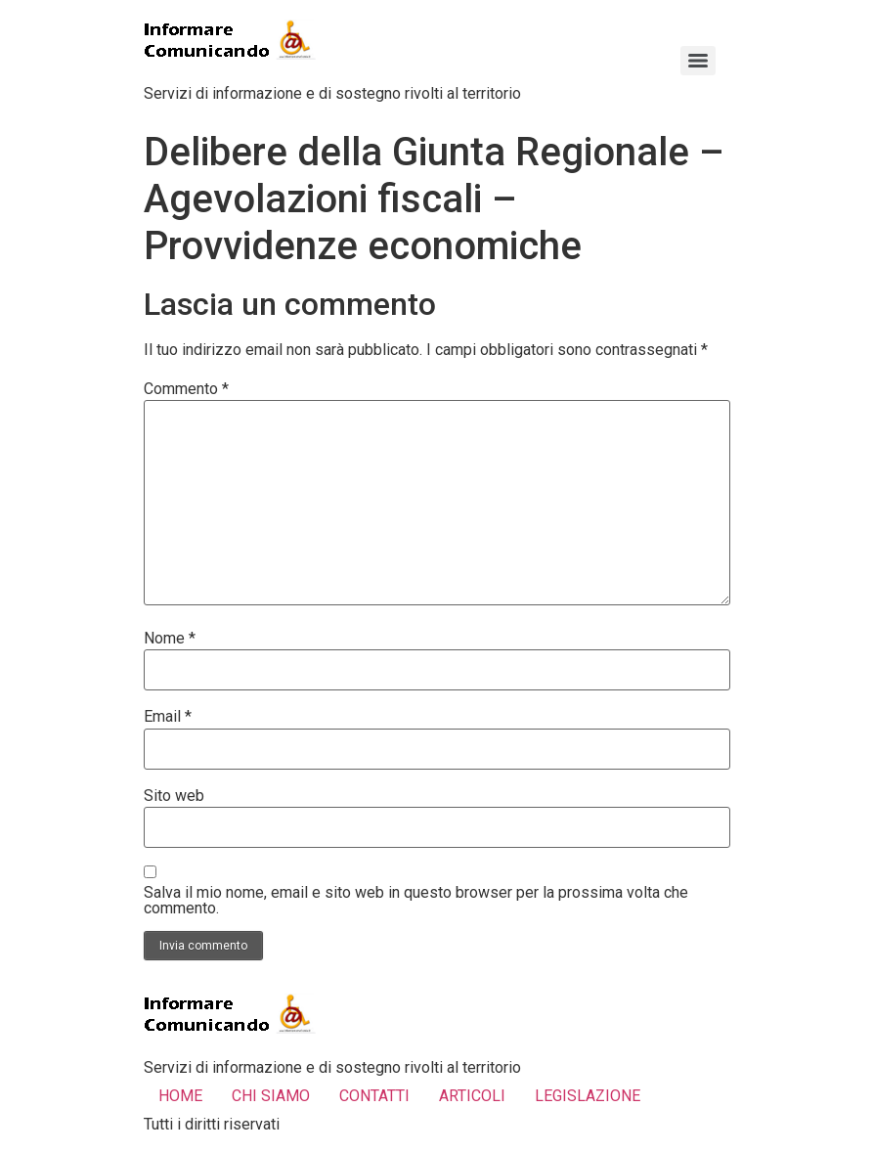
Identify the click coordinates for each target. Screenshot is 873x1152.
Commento (186, 389)
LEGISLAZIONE (587, 1095)
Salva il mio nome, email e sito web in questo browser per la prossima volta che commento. (416, 900)
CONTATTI (374, 1095)
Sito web (174, 796)
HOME (180, 1095)
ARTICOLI (472, 1095)
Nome (170, 638)
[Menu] (698, 60)
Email (168, 717)
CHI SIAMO (271, 1095)
